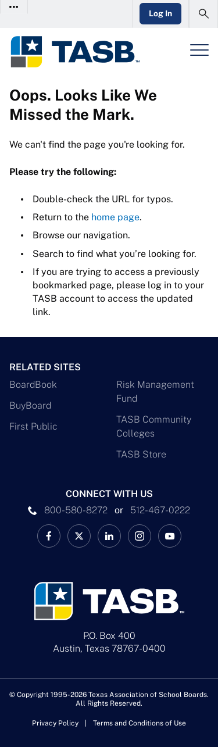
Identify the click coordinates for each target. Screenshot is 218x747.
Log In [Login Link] (160, 13)
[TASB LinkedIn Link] (109, 536)
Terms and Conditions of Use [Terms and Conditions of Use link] (139, 723)
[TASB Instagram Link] (139, 536)
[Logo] (74, 52)
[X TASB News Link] (79, 536)
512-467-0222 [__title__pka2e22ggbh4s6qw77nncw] (160, 510)
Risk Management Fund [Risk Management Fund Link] (155, 391)
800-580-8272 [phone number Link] (76, 510)
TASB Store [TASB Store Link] (141, 454)
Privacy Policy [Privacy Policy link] (55, 723)
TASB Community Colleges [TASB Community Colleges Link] (153, 426)
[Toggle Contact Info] (14, 6)
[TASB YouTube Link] (169, 536)
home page (115, 217)
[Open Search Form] (203, 14)
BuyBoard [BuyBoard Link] (30, 405)
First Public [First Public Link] (33, 426)
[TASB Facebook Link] (48, 536)
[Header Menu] (199, 50)
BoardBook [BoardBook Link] (33, 384)
